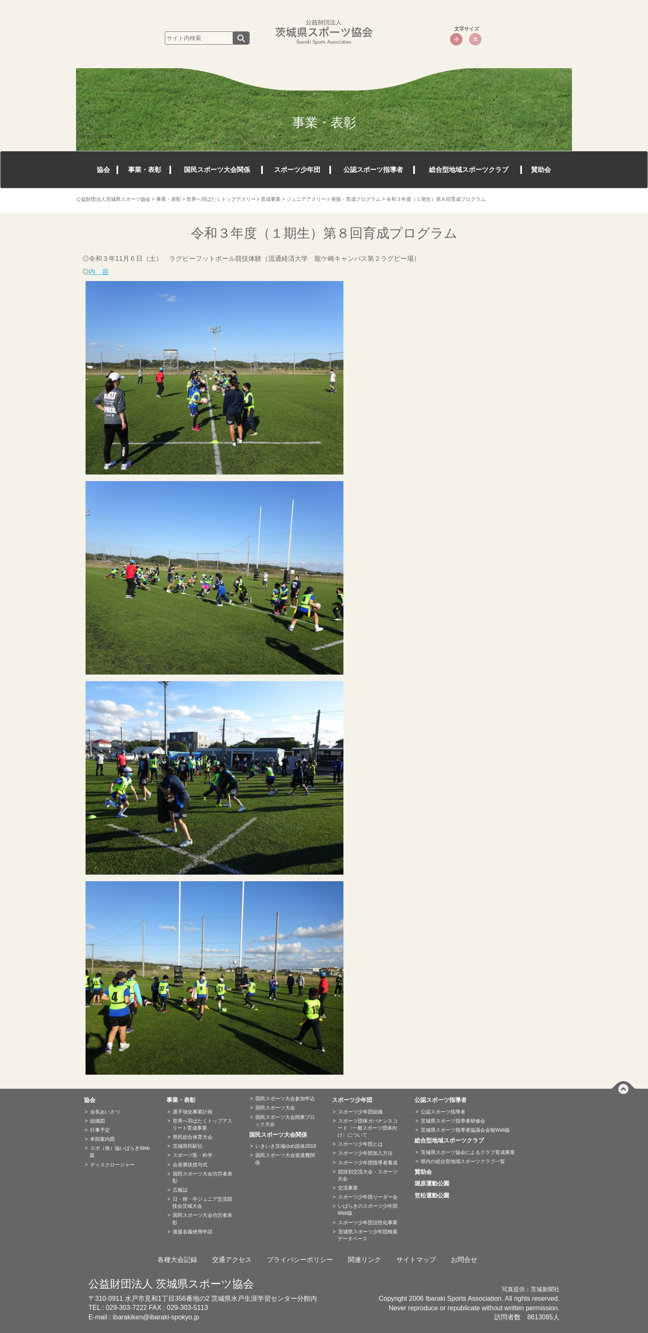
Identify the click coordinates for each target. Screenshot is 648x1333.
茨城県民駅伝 (187, 1146)
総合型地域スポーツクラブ (468, 169)
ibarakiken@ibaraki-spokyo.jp (156, 1317)
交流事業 (348, 1188)
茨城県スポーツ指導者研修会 (453, 1121)
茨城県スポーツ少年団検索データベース (368, 1235)
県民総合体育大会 (192, 1137)
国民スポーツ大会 (275, 1108)
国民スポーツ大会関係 (217, 169)
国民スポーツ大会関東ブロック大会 (285, 1120)
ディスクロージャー (112, 1165)
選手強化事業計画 (192, 1112)
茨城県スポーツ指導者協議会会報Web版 (465, 1130)
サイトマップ (416, 1259)
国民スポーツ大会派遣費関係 (285, 1158)
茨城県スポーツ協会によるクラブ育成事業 (468, 1152)
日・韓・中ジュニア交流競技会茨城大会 (202, 1202)
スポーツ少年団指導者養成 (368, 1163)
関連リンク (364, 1259)
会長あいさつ (105, 1112)
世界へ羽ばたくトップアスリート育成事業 (202, 1124)
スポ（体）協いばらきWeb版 (120, 1151)
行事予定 (100, 1130)
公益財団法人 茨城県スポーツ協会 (171, 1284)
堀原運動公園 (434, 1183)
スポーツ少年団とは (360, 1144)
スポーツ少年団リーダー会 (368, 1197)
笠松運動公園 (434, 1195)
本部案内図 (102, 1139)
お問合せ (464, 1259)
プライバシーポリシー (300, 1259)
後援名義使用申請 (192, 1232)
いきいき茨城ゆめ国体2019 (285, 1146)
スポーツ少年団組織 (360, 1112)
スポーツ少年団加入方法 (365, 1153)
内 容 (99, 271)
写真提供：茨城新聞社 (531, 1289)
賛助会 (541, 169)
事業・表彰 (144, 169)
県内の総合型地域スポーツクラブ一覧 (463, 1161)
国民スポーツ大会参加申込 (285, 1099)
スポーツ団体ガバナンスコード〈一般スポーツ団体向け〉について (368, 1128)
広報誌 (180, 1190)
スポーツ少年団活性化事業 (368, 1223)
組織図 (97, 1121)
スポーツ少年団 (297, 169)
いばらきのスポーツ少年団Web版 (368, 1209)
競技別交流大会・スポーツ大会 (368, 1175)
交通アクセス (232, 1259)
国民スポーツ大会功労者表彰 (202, 1177)
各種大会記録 (177, 1259)
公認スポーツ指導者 (373, 169)
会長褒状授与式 (190, 1165)
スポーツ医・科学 (192, 1155)
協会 (103, 169)
